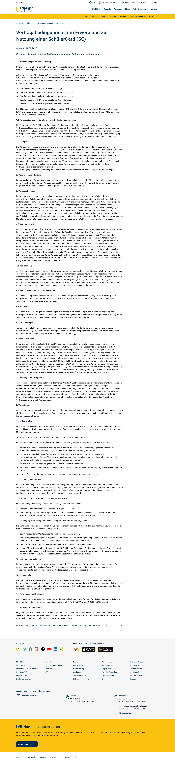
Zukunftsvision (136, 669)
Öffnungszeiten (125, 713)
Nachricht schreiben (30, 696)
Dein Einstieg (78, 669)
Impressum (20, 757)
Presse (133, 679)
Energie (107, 9)
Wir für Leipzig (139, 9)
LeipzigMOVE (21, 672)
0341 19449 (75, 699)
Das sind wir (135, 665)
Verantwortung (108, 665)
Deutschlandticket (23, 679)
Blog (103, 679)
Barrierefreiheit (55, 757)
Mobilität (96, 9)
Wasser (117, 9)
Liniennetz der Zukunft (53, 665)
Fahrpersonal (78, 665)
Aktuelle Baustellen (109, 672)
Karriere (153, 9)
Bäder (127, 9)
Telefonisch (75, 696)
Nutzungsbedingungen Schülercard (51, 23)
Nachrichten (49, 669)
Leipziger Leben (108, 676)
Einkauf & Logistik (137, 676)
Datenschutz (33, 757)
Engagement (107, 669)
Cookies (75, 757)
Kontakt (43, 757)
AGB (46, 672)
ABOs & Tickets (22, 676)
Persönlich (123, 696)
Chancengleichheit (137, 672)
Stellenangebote (79, 676)
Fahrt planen (21, 665)
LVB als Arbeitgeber (81, 679)
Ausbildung (77, 672)
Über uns (30, 23)
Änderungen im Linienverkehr (27, 669)
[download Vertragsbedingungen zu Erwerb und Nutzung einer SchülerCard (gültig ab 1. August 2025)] (69, 625)
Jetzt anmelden (27, 744)
